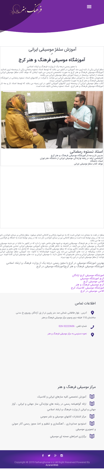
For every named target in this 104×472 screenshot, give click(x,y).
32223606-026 (66, 329)
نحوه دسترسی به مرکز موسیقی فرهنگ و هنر (66, 337)
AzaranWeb (52, 469)
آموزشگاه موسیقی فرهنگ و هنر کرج (67, 157)
